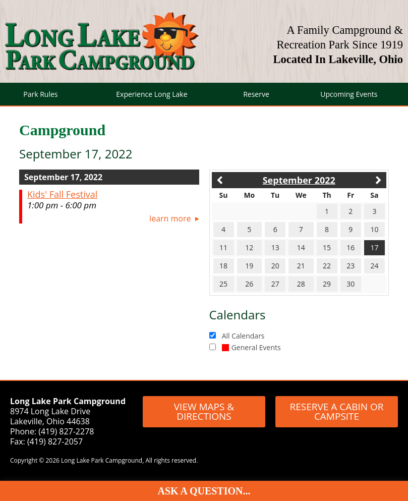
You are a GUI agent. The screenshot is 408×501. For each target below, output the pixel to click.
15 (327, 247)
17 (374, 247)
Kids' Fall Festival (62, 194)
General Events (251, 347)
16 (350, 247)
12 (249, 247)
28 (301, 284)
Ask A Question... (204, 490)
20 (275, 265)
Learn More (170, 218)
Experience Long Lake (151, 94)
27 (275, 284)
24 (374, 265)
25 (223, 284)
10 (374, 229)
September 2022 (299, 180)
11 (223, 247)
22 (327, 265)
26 (249, 284)
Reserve (256, 94)
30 (350, 284)
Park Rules (40, 94)
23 (350, 265)
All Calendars (243, 336)
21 (301, 265)
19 (249, 265)
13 (275, 247)
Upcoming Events (348, 94)
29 (327, 284)
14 (301, 247)
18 (223, 265)
